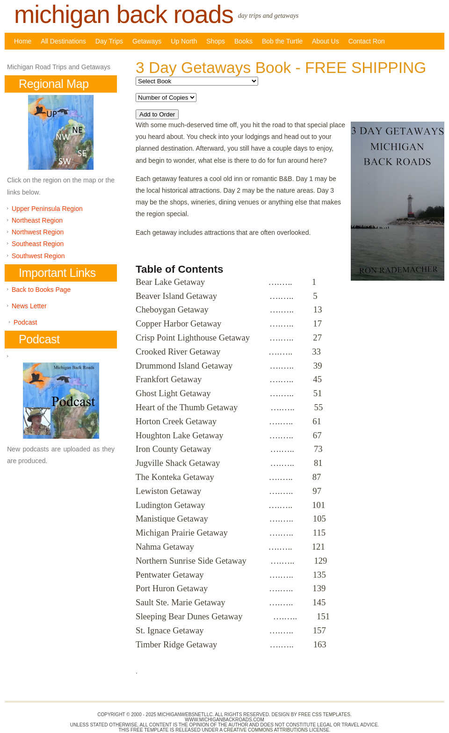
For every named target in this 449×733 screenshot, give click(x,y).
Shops (215, 41)
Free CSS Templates (324, 714)
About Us (325, 41)
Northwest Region (38, 232)
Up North (184, 41)
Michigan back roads (123, 14)
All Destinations (63, 41)
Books (243, 41)
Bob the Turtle (282, 41)
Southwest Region (38, 256)
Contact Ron (366, 41)
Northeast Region (37, 220)
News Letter (29, 306)
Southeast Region (38, 243)
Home (22, 41)
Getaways (146, 41)
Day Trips (109, 41)
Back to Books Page (41, 289)
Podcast (25, 322)
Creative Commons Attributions (266, 730)
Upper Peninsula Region (47, 208)
